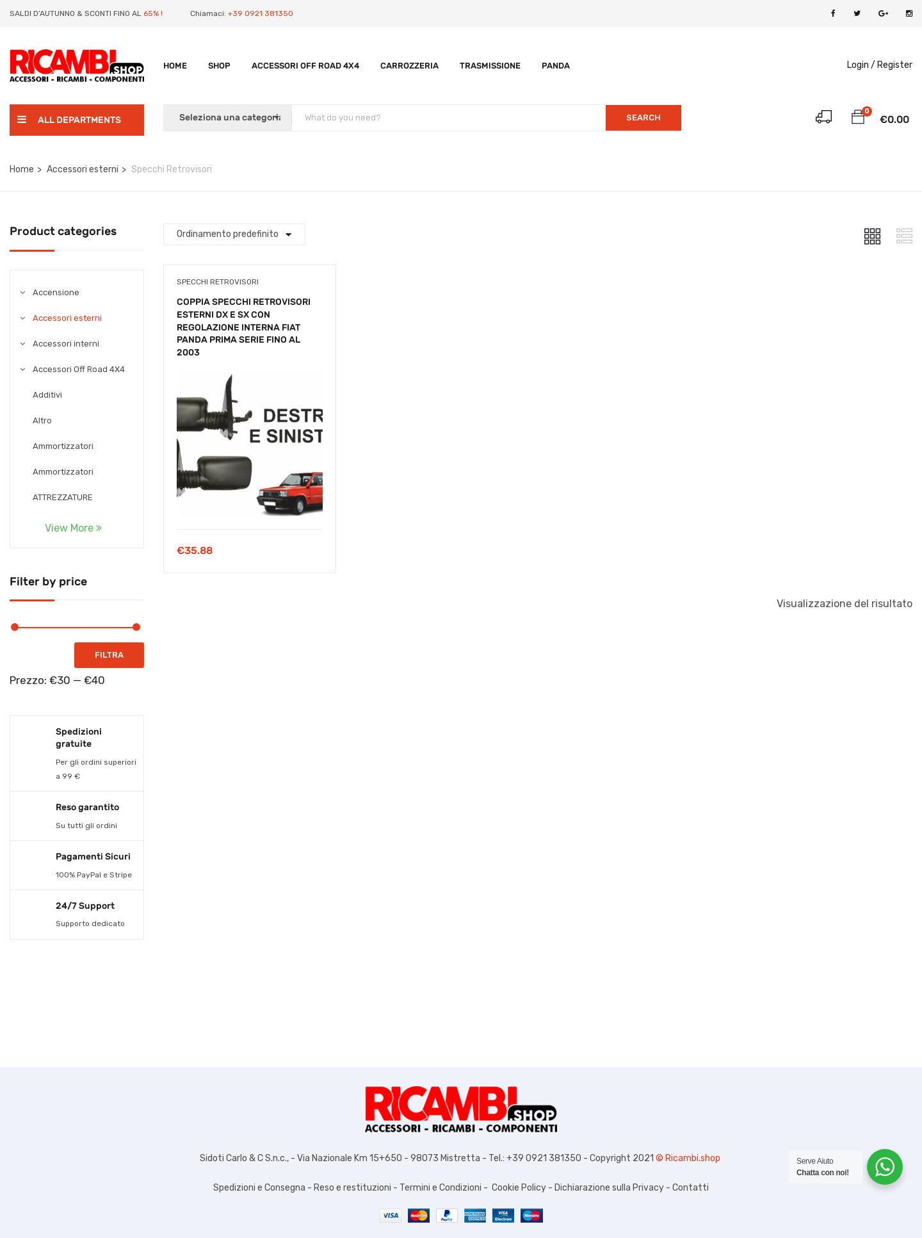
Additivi (47, 395)
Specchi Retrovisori (218, 281)
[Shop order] (234, 234)
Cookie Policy (519, 1187)
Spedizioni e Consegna (259, 1187)
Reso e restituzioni (352, 1187)
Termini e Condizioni (439, 1187)
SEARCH (643, 117)
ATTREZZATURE (63, 497)
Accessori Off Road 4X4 (305, 65)
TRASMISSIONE (490, 65)
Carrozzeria (409, 65)
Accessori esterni (82, 169)
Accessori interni (66, 343)
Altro (42, 420)
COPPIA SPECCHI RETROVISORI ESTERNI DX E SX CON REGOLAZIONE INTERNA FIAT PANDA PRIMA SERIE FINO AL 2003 (244, 327)
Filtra (109, 655)
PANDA (556, 65)
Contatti (690, 1187)
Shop (219, 65)
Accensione (56, 292)
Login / (861, 65)
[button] (858, 119)
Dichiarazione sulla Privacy (608, 1187)
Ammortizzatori (63, 446)
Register (894, 65)
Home (175, 65)
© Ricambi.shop (689, 1158)
